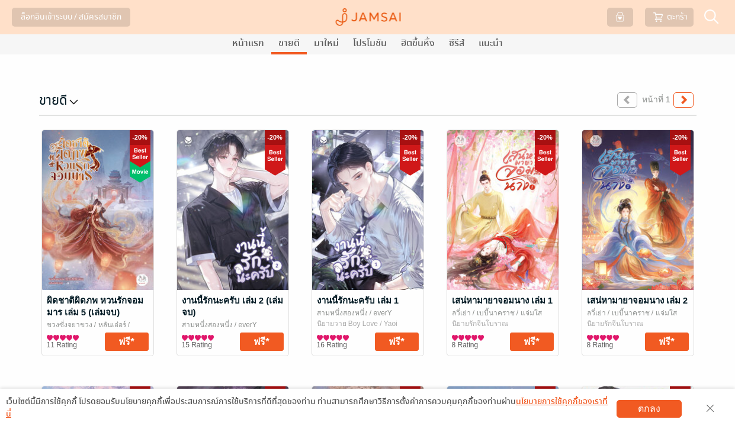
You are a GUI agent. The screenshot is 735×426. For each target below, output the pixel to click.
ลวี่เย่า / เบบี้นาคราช (483, 313)
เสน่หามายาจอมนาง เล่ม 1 (502, 300)
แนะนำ (491, 43)
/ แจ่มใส (528, 313)
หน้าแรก (248, 43)
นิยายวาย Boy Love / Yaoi (357, 324)
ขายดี (289, 43)
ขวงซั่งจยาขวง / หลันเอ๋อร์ (87, 325)
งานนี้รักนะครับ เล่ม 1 (358, 300)
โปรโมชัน (370, 43)
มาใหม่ (326, 43)
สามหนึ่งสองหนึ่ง (207, 325)
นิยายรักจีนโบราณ (480, 324)
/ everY (245, 325)
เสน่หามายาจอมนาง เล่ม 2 (637, 300)
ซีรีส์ (456, 43)
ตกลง (649, 409)
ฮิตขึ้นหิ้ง (418, 43)
